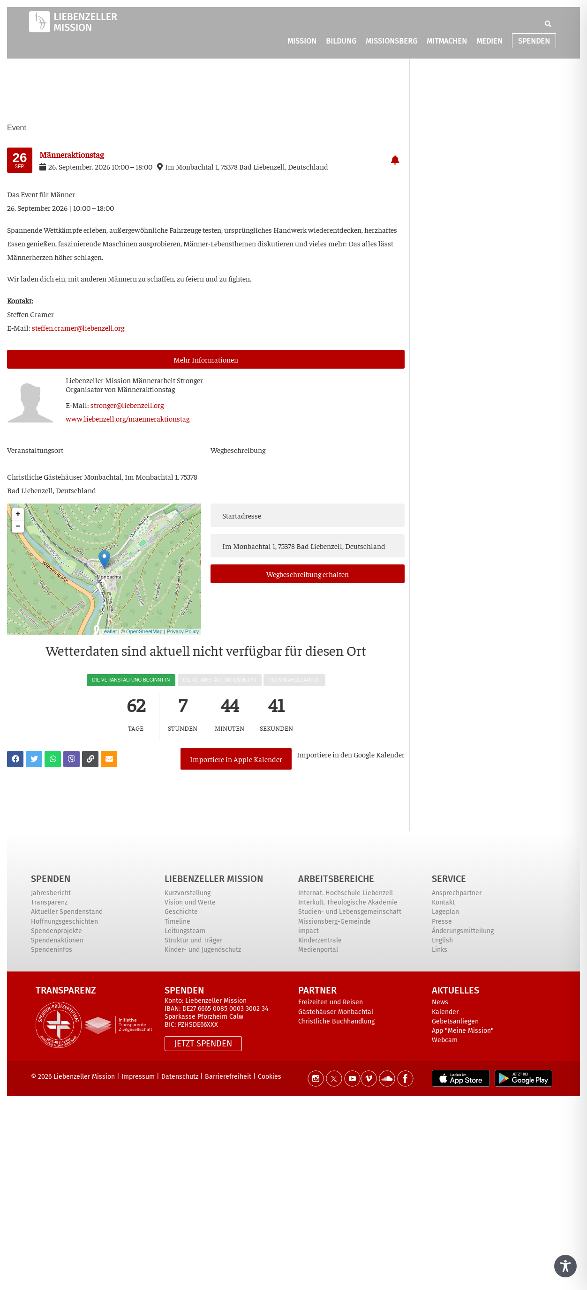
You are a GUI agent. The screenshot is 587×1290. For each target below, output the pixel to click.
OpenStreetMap (144, 631)
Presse (442, 922)
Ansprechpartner (457, 893)
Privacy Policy (183, 631)
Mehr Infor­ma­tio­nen (205, 359)
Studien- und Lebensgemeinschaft (349, 912)
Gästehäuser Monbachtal (335, 1012)
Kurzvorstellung (188, 893)
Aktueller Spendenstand (67, 912)
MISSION (301, 41)
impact (308, 931)
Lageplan (445, 912)
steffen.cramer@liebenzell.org (78, 327)
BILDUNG (341, 41)
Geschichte (181, 912)
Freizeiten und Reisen (330, 1002)
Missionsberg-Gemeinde (334, 922)
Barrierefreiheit (228, 1077)
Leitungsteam (185, 931)
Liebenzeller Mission (214, 878)
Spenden (50, 878)
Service (449, 878)
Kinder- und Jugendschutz (203, 950)
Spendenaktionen (57, 940)
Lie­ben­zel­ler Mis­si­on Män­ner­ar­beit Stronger (134, 380)
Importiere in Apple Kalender (236, 759)
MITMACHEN (447, 41)
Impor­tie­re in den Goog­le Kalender (351, 754)
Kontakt (443, 902)
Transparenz (49, 902)
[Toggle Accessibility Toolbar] (565, 1266)
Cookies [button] (269, 1077)
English (442, 940)
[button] (548, 24)
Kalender (445, 1012)
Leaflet (109, 631)
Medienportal (318, 950)
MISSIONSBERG (391, 41)
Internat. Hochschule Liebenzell (345, 893)
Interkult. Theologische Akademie (348, 902)
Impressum (138, 1077)
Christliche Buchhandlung (336, 1021)
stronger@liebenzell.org (127, 404)
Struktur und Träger (193, 940)
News (440, 1002)
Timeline (177, 922)
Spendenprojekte (56, 931)
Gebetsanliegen (455, 1021)
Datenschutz (179, 1077)
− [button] (18, 526)
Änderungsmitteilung (463, 931)
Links (439, 950)
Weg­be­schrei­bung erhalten (307, 573)
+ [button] (18, 514)
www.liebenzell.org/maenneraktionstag (127, 418)
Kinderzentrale (320, 940)
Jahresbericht (51, 893)
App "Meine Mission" (463, 1031)
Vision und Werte (190, 902)
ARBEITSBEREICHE (336, 878)
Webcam (445, 1040)
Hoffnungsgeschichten (64, 922)
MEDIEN (489, 41)
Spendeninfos (51, 950)
